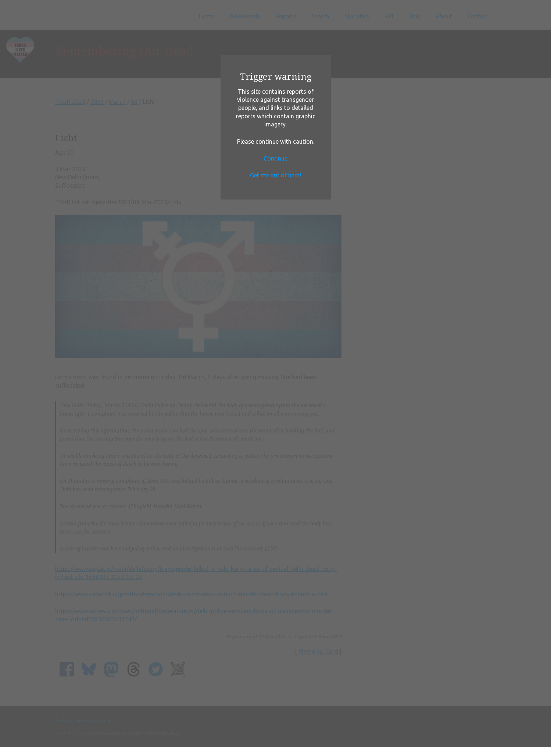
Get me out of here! (275, 175)
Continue (275, 158)
